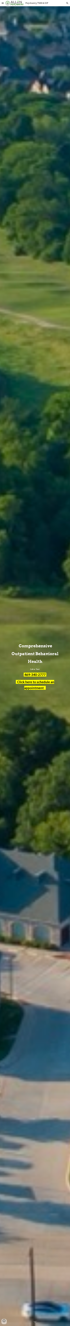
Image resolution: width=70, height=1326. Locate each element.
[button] (2, 3)
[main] (35, 666)
